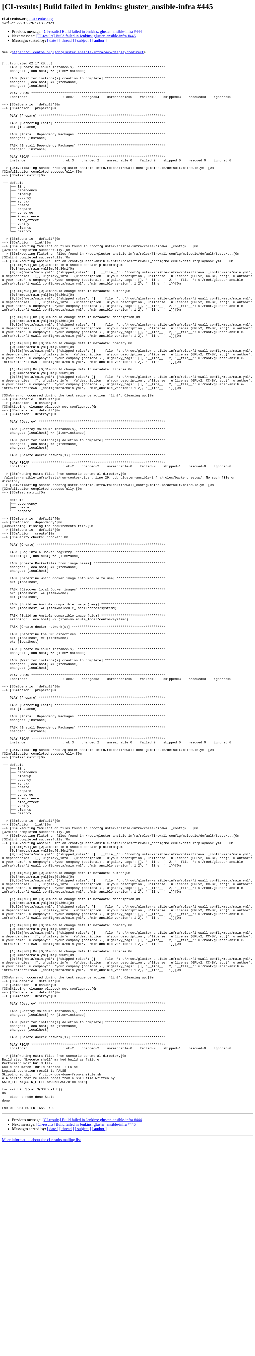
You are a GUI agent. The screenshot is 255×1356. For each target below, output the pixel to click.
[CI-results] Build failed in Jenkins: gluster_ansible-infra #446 (86, 36)
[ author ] (99, 40)
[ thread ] (66, 40)
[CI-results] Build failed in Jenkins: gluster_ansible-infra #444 (92, 31)
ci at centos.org (41, 18)
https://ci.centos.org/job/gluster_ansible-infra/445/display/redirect (78, 52)
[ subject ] (83, 40)
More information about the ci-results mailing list (41, 1352)
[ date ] (52, 40)
